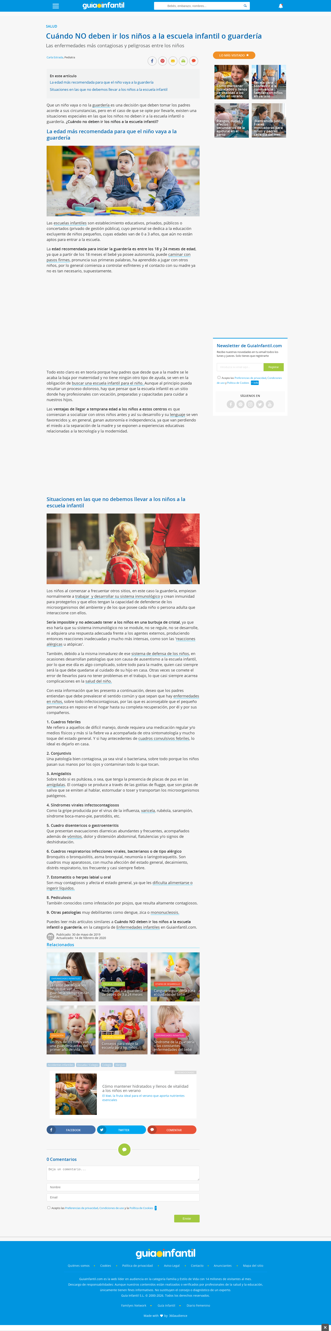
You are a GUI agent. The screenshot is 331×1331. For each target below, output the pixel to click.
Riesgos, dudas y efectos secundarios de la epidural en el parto (231, 128)
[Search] (245, 6)
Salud (51, 26)
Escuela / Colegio (113, 984)
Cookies (106, 1266)
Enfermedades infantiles (138, 927)
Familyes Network (133, 1305)
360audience (178, 1316)
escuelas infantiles (70, 222)
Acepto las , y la (102, 1208)
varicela (148, 810)
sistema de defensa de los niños (160, 653)
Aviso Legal (172, 1266)
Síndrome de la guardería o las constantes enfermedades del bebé (174, 1046)
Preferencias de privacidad (81, 1208)
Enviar (187, 1218)
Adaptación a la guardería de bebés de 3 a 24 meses (122, 992)
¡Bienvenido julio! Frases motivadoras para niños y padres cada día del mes (268, 128)
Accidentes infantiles (61, 1065)
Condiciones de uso (112, 1208)
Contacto (197, 1266)
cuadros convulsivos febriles (163, 738)
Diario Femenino (198, 1305)
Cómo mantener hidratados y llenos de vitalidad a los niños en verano (232, 91)
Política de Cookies (141, 1208)
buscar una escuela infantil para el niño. (108, 383)
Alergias (120, 1065)
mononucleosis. (165, 912)
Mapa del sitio (253, 1266)
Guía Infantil (166, 1305)
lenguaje (177, 414)
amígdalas (56, 784)
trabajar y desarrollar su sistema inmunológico (117, 596)
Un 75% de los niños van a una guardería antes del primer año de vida (70, 1046)
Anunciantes (223, 1266)
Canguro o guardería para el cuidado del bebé (174, 992)
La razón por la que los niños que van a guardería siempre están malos (69, 991)
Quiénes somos (79, 1266)
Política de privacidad (138, 1266)
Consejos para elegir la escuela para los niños (120, 1045)
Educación (57, 1035)
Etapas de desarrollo (168, 984)
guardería (101, 105)
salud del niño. (98, 681)
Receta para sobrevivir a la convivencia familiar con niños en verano (268, 89)
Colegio (106, 1065)
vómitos (74, 836)
